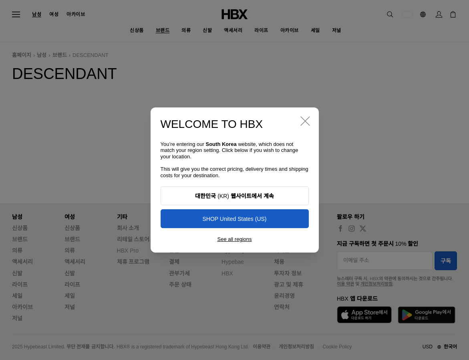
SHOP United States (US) (234, 219)
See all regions (234, 239)
